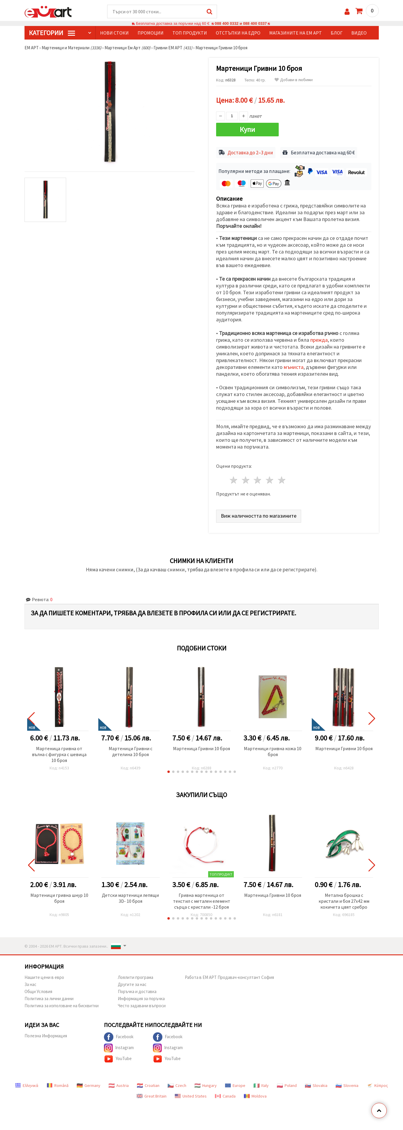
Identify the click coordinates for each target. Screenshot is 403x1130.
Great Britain (152, 1096)
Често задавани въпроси (142, 1005)
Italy (261, 1085)
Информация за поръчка (141, 998)
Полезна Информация (46, 1036)
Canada (225, 1096)
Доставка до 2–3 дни (250, 152)
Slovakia (316, 1085)
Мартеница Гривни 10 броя (201, 748)
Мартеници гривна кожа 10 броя (272, 751)
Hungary (206, 1085)
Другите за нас (132, 984)
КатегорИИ (52, 33)
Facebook (118, 1037)
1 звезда (234, 480)
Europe (235, 1085)
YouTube (118, 1059)
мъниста (294, 367)
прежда (319, 339)
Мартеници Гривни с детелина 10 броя (130, 751)
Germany (88, 1085)
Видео (359, 33)
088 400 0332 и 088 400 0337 (241, 23)
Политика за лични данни (49, 998)
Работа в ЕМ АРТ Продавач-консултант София (229, 977)
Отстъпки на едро (238, 33)
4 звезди (270, 480)
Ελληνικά (26, 1085)
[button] (168, 772)
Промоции (151, 33)
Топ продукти (189, 33)
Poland (287, 1085)
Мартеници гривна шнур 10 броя (59, 898)
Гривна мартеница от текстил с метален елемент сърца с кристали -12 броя (201, 901)
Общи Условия (38, 991)
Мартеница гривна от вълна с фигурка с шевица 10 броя (59, 754)
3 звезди (258, 480)
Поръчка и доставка (137, 991)
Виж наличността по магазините (258, 515)
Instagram (119, 1048)
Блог (336, 33)
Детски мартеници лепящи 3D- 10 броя (130, 898)
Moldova (255, 1096)
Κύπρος (377, 1085)
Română (57, 1085)
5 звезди (282, 480)
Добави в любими (294, 80)
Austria (119, 1085)
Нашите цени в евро (44, 977)
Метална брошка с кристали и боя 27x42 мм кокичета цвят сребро (344, 901)
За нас (30, 984)
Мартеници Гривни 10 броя (344, 748)
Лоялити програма (135, 977)
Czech (177, 1085)
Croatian (148, 1085)
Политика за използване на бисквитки (62, 1005)
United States (191, 1096)
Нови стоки (114, 33)
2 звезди (246, 480)
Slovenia (347, 1085)
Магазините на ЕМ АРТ (295, 33)
